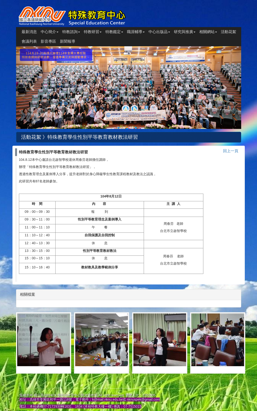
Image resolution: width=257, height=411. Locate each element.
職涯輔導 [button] (136, 32)
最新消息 (29, 32)
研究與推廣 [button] (184, 32)
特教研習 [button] (93, 32)
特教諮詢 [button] (71, 32)
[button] (33, 87)
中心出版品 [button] (159, 32)
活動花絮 (228, 32)
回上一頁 (230, 151)
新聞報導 (67, 41)
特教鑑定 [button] (114, 32)
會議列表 (29, 41)
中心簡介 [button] (49, 32)
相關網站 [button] (208, 32)
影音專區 (48, 41)
